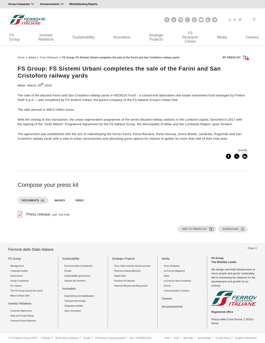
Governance (16, 276)
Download (230, 229)
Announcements (49, 4)
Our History (16, 285)
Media (222, 37)
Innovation (121, 37)
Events (167, 285)
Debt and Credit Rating (22, 315)
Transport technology (75, 301)
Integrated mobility (73, 306)
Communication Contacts (176, 290)
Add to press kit (194, 229)
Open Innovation (72, 310)
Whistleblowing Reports (83, 4)
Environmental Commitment (78, 266)
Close (251, 248)
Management (17, 266)
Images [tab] (59, 200)
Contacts (46, 338)
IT (254, 19)
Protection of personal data (110, 338)
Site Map (188, 338)
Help (167, 338)
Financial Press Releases (23, 320)
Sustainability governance (77, 276)
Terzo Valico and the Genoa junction (132, 266)
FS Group (14, 37)
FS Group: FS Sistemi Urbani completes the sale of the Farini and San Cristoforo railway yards (120, 57)
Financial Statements (21, 310)
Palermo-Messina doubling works (131, 285)
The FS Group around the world (26, 290)
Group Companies (19, 4)
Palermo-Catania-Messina (127, 271)
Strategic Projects (156, 37)
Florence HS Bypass (124, 280)
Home (21, 57)
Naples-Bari (120, 276)
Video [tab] (79, 200)
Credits (87, 338)
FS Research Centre (190, 37)
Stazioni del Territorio (75, 280)
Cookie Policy (223, 338)
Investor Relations (46, 37)
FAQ (176, 338)
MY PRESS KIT (235, 58)
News (167, 276)
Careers (167, 298)
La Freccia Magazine (174, 271)
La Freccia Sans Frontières (177, 280)
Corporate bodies (19, 271)
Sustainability (83, 37)
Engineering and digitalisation (79, 296)
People (67, 271)
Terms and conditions (66, 338)
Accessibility (204, 338)
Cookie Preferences (246, 338)
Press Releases (49, 57)
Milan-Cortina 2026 (20, 295)
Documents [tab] (33, 200)
